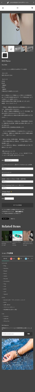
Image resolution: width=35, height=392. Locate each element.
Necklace (6, 268)
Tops (5, 284)
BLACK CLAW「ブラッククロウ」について (14, 300)
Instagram (6, 316)
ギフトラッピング (6, 172)
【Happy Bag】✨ (7, 191)
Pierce (5, 273)
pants (5, 289)
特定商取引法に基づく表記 (10, 309)
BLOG (5, 302)
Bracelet (6, 278)
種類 (3, 160)
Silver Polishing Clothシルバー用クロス (13, 185)
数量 (3, 198)
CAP (5, 286)
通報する (13, 218)
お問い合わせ (7, 304)
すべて (5, 258)
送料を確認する (19, 211)
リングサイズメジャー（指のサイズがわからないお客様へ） (17, 165)
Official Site (6, 321)
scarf (5, 291)
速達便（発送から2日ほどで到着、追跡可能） (14, 179)
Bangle (5, 271)
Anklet (5, 276)
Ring (5, 265)
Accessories (7, 281)
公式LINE (6, 318)
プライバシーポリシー (9, 307)
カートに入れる (17, 205)
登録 (28, 333)
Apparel (6, 294)
